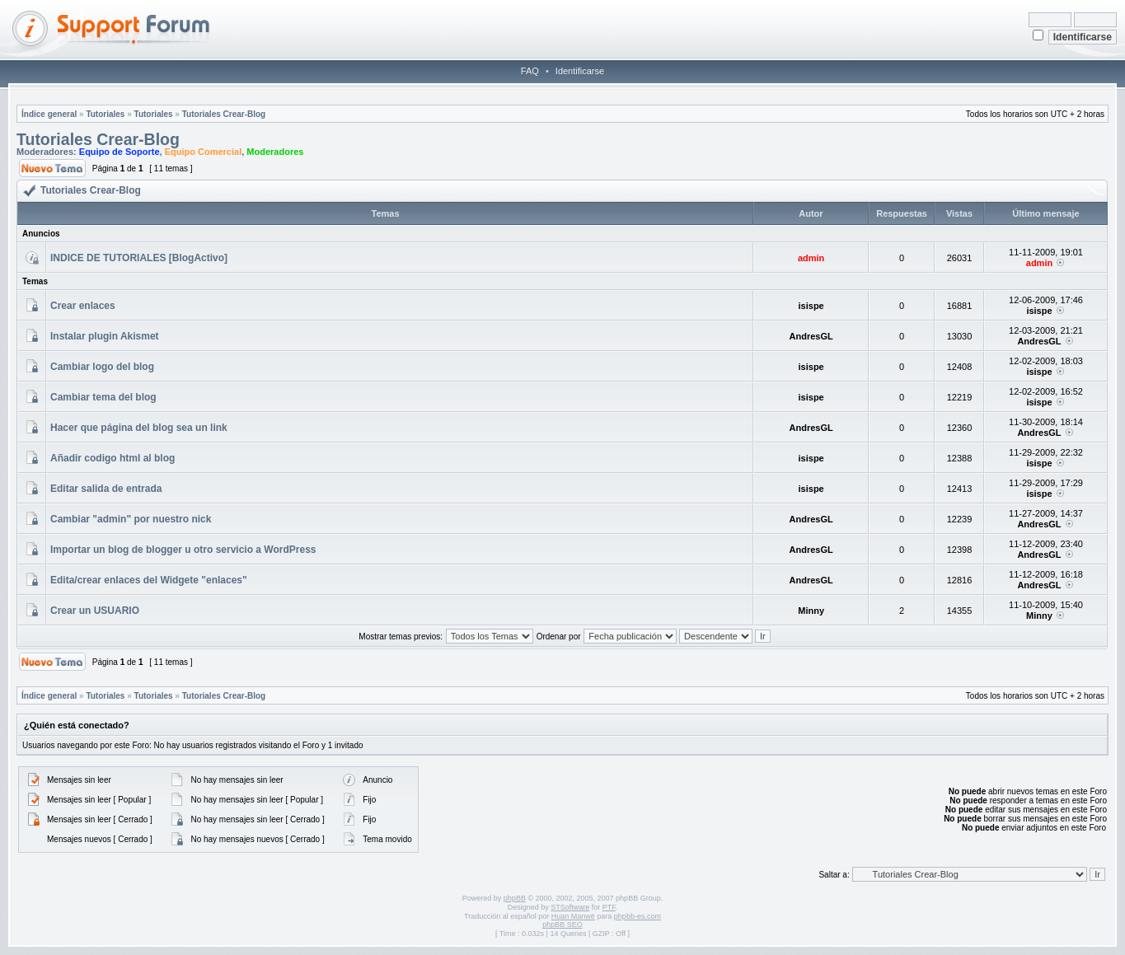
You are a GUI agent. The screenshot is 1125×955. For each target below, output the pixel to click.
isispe (811, 306)
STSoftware (570, 907)
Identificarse (579, 71)
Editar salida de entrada (106, 488)
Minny (811, 611)
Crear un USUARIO (94, 610)
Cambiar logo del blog (102, 366)
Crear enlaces (82, 305)
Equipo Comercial (203, 152)
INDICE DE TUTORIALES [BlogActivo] (138, 258)
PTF (609, 907)
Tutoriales (105, 114)
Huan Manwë (573, 916)
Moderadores (274, 152)
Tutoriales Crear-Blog (224, 114)
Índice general (49, 114)
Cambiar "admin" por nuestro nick (130, 519)
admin (811, 258)
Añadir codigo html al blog (112, 458)
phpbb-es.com (637, 916)
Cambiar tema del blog (103, 397)
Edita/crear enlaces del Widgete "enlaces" (148, 580)
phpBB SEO (562, 924)
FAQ (530, 71)
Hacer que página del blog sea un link (138, 427)
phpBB (515, 898)
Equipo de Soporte (119, 152)
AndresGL (811, 336)
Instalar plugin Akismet (104, 336)
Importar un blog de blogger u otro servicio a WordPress (183, 549)
